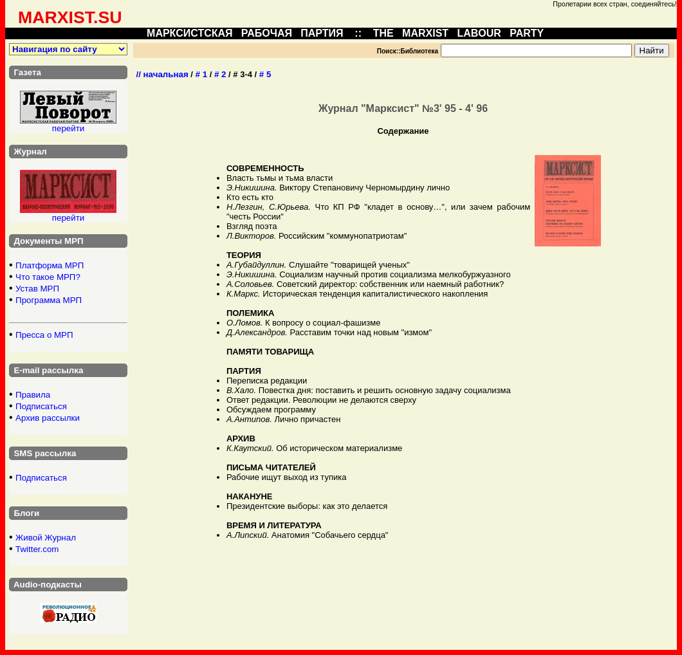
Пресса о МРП (44, 335)
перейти (68, 128)
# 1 (202, 74)
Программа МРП (48, 300)
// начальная (162, 74)
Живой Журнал (45, 537)
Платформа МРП (49, 265)
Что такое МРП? (47, 277)
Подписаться (41, 406)
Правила (32, 395)
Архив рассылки (47, 418)
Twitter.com (37, 549)
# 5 (265, 74)
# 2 (220, 74)
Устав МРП (37, 288)
